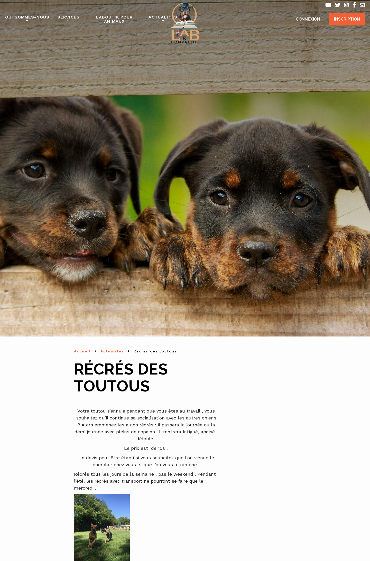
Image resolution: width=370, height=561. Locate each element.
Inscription (347, 19)
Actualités (163, 17)
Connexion (308, 19)
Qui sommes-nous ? (27, 19)
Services (68, 17)
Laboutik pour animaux (114, 19)
